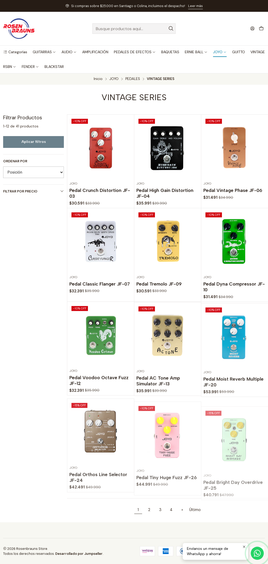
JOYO (114, 79)
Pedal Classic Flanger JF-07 (99, 299)
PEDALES (132, 79)
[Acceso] (252, 28)
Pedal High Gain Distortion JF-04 (164, 193)
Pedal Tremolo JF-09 (159, 306)
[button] (15, 51)
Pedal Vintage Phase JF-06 (232, 190)
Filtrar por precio (33, 191)
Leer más (195, 6)
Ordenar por (15, 161)
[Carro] (261, 28)
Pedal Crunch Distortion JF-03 (99, 193)
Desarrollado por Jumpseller (79, 553)
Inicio (98, 79)
